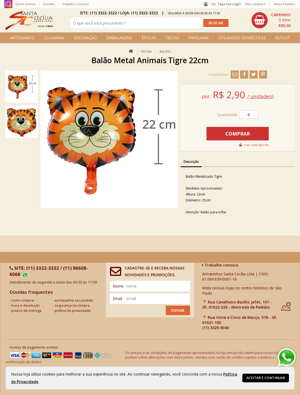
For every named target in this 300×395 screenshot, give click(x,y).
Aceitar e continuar (265, 378)
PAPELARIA (199, 37)
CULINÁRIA (54, 37)
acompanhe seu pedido (74, 300)
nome (118, 286)
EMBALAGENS (119, 37)
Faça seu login (229, 4)
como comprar (23, 300)
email (117, 298)
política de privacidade (73, 310)
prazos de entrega (26, 310)
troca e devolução (25, 305)
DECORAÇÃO (85, 37)
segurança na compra (72, 305)
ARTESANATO (22, 37)
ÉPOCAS (149, 37)
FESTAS (172, 37)
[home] (29, 28)
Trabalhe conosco (220, 265)
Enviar (178, 310)
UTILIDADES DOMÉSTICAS (242, 37)
